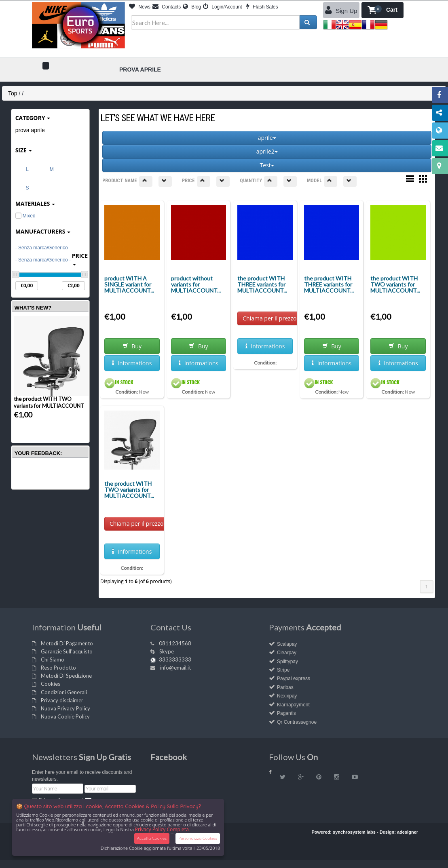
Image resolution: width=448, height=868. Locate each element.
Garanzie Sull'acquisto (67, 651)
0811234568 (175, 643)
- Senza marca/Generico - (43, 260)
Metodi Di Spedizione (66, 675)
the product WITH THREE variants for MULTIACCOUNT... (262, 284)
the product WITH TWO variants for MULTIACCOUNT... (395, 284)
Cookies (50, 683)
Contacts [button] (166, 7)
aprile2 (267, 151)
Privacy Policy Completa (162, 829)
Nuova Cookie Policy (65, 716)
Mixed (25, 216)
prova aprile (30, 130)
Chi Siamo (52, 659)
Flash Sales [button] (262, 7)
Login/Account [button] (222, 7)
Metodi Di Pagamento (67, 643)
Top (12, 93)
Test (267, 165)
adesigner (407, 832)
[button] (382, 10)
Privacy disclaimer (62, 700)
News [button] (139, 7)
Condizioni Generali (64, 692)
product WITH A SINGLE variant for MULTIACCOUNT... (129, 284)
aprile (267, 137)
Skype (166, 651)
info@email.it (175, 667)
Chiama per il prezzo (269, 318)
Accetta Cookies (152, 838)
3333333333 (175, 659)
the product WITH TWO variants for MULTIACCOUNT (49, 402)
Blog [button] (192, 7)
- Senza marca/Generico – (43, 248)
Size (23, 150)
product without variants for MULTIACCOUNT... (196, 284)
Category (33, 118)
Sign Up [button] (341, 10)
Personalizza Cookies (197, 838)
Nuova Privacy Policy (65, 708)
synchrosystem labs (354, 832)
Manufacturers (43, 231)
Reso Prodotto (58, 667)
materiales (35, 203)
